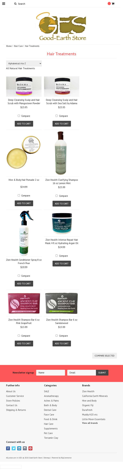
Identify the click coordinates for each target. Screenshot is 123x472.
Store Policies (13, 400)
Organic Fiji (87, 405)
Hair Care (18, 46)
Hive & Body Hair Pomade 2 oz (24, 179)
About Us (11, 391)
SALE (46, 391)
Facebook (8, 448)
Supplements (51, 428)
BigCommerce (66, 458)
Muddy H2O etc (90, 414)
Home (9, 46)
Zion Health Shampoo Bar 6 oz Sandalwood (61, 321)
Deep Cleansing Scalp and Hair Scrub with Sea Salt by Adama (62, 101)
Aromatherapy (51, 395)
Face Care (49, 414)
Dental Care (50, 409)
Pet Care (48, 433)
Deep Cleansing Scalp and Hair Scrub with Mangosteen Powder (24, 101)
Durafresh (87, 409)
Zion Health (88, 391)
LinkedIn (19, 448)
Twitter (14, 448)
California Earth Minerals (95, 395)
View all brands (90, 423)
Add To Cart (24, 123)
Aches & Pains (51, 400)
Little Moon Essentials (93, 419)
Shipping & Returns (16, 409)
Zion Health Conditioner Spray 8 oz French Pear (24, 261)
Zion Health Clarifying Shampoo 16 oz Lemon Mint (61, 181)
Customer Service (15, 395)
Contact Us (11, 405)
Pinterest (31, 448)
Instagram (25, 448)
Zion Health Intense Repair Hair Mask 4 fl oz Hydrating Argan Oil (61, 241)
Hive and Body (89, 400)
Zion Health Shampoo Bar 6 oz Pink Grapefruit (24, 321)
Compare (25, 115)
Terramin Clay (51, 437)
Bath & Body (50, 405)
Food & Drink (50, 419)
